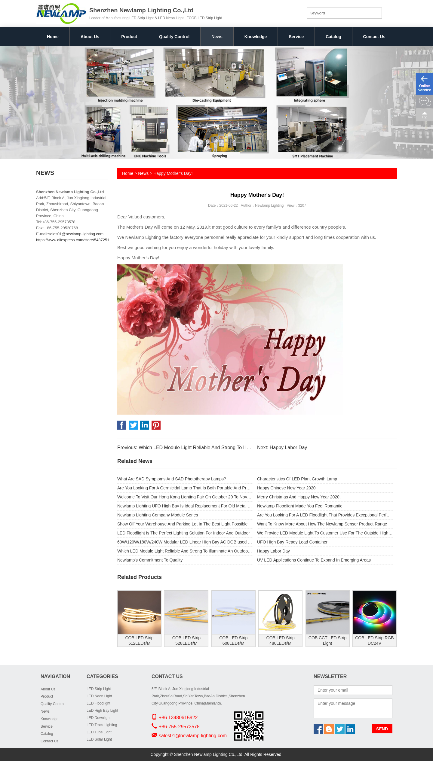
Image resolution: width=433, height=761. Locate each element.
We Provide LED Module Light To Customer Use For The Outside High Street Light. (325, 533)
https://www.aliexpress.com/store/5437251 (72, 240)
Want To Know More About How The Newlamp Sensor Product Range (322, 524)
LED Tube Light (99, 732)
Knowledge (255, 36)
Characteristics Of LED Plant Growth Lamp (297, 478)
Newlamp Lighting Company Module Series (157, 515)
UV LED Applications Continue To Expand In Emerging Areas (314, 560)
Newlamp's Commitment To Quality (150, 560)
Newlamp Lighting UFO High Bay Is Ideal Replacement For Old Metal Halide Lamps (185, 506)
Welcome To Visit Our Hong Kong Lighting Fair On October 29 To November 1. (185, 497)
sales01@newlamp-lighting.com (75, 234)
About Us (90, 36)
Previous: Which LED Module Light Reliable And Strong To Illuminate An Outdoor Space (210, 447)
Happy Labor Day (273, 551)
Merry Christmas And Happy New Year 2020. (299, 497)
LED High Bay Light (102, 710)
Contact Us (374, 36)
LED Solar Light (99, 739)
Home (53, 36)
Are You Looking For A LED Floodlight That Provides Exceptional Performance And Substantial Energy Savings (325, 515)
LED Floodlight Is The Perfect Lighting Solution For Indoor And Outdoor (183, 533)
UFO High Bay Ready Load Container (292, 542)
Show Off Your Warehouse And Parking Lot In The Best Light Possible (182, 524)
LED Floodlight (98, 703)
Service (296, 36)
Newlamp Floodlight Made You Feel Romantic (299, 506)
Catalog (333, 36)
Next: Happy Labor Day (282, 447)
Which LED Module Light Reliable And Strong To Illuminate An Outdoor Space (185, 551)
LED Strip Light (99, 689)
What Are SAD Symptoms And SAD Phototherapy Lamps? (171, 478)
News (217, 36)
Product (129, 36)
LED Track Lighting (102, 725)
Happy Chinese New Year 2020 (286, 488)
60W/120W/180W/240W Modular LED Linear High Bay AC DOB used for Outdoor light (185, 542)
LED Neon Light (99, 696)
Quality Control (174, 36)
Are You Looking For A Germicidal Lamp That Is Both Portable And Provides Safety (185, 488)
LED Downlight (98, 718)
